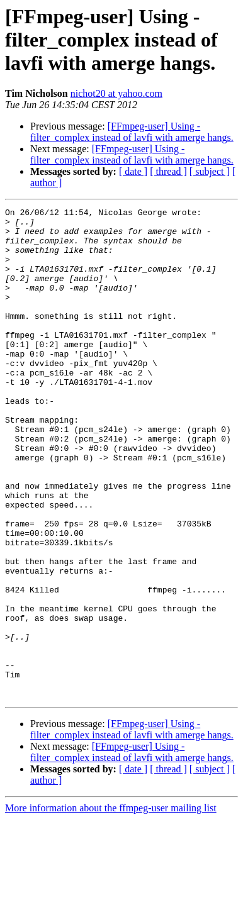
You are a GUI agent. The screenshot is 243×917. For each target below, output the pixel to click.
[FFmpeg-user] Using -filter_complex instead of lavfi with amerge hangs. (132, 132)
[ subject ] (209, 171)
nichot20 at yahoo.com (116, 93)
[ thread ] (168, 171)
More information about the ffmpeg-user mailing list (111, 906)
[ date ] (133, 171)
